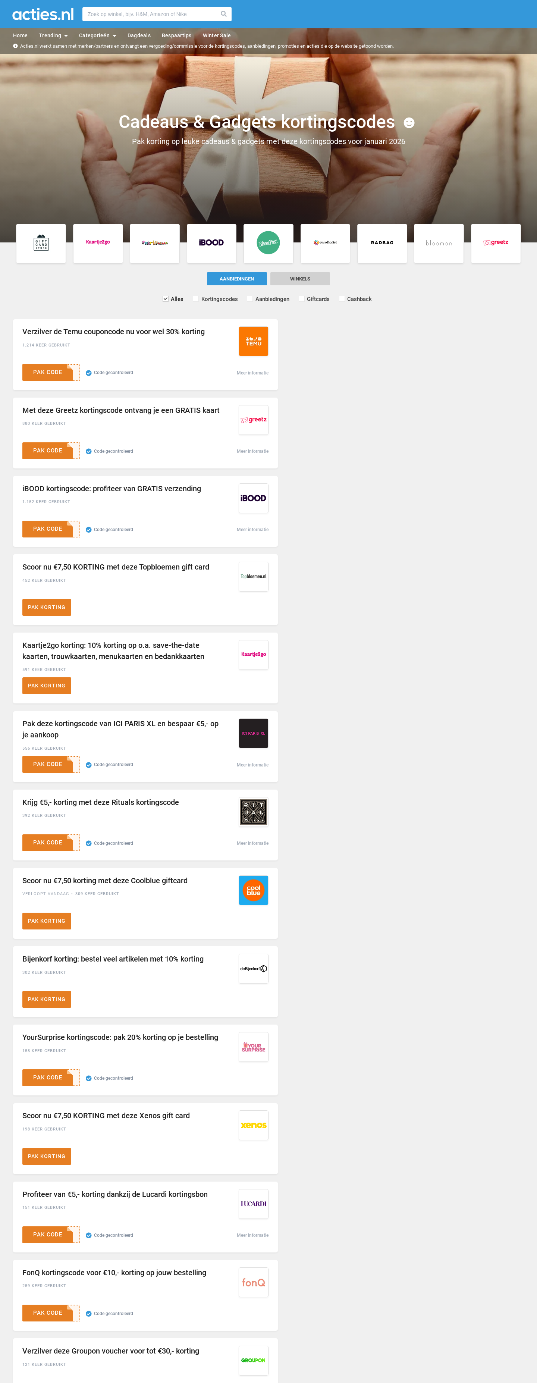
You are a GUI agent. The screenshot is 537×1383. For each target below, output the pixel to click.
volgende (511, 1180)
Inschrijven (398, 1247)
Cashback (361, 299)
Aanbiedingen (273, 299)
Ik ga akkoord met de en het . (273, 1265)
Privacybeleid (333, 1265)
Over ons (151, 1315)
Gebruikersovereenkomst (273, 1265)
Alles (176, 299)
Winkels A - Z (27, 1315)
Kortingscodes (219, 299)
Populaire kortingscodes (39, 1326)
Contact (150, 1336)
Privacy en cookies (291, 1326)
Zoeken (224, 14)
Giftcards (319, 299)
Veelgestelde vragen (163, 1326)
